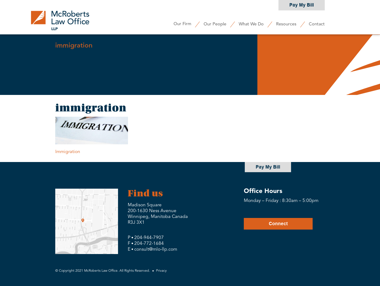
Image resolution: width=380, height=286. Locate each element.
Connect (278, 223)
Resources (286, 24)
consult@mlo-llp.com (155, 249)
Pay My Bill (301, 5)
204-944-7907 (149, 237)
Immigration (67, 151)
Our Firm (182, 23)
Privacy (161, 270)
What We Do (251, 24)
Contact (317, 24)
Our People (215, 24)
